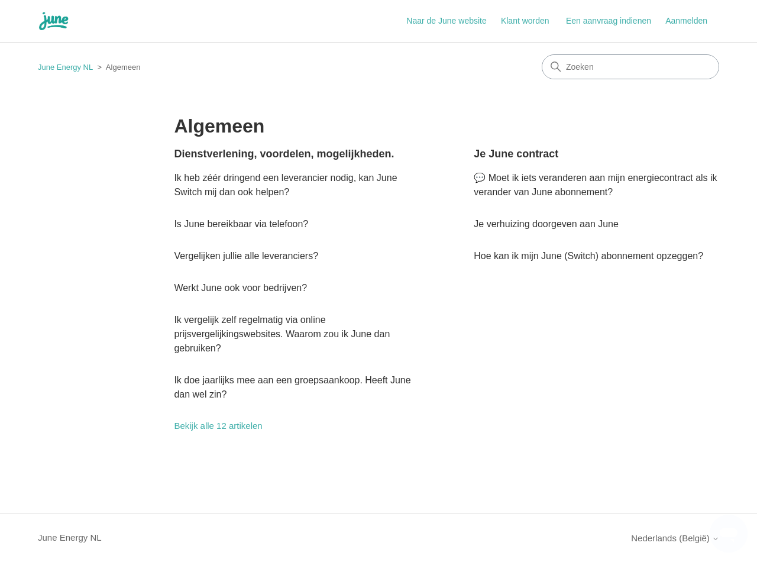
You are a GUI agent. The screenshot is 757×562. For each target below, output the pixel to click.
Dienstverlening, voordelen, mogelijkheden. (284, 154)
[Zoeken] (630, 67)
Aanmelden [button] (686, 20)
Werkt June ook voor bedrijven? (240, 288)
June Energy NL (65, 67)
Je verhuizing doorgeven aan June (546, 224)
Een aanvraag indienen (608, 20)
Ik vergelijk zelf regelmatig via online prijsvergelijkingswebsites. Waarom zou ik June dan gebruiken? (282, 334)
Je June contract (516, 154)
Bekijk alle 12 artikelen (218, 426)
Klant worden (525, 20)
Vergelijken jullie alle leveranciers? (246, 256)
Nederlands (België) (675, 538)
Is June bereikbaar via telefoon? (241, 224)
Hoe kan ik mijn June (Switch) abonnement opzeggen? (588, 256)
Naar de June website (446, 20)
